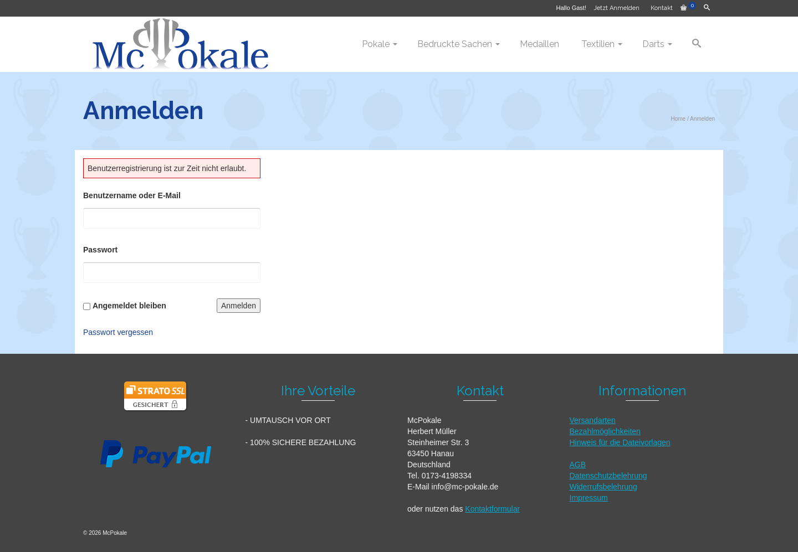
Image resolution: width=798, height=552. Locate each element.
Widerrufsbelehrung (603, 486)
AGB (578, 464)
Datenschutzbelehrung (608, 475)
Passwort (100, 249)
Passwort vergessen (118, 332)
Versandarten (593, 420)
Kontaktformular (492, 508)
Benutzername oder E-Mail (132, 195)
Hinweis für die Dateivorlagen (620, 442)
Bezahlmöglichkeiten (605, 431)
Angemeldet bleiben (129, 305)
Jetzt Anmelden (617, 8)
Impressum (589, 497)
